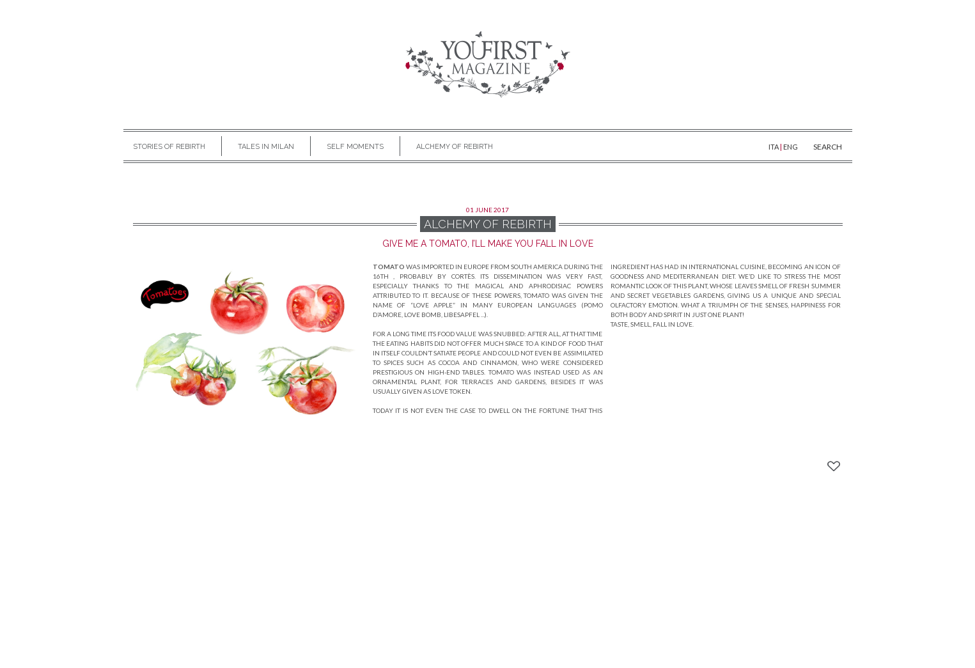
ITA (774, 147)
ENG (790, 147)
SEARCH (827, 146)
